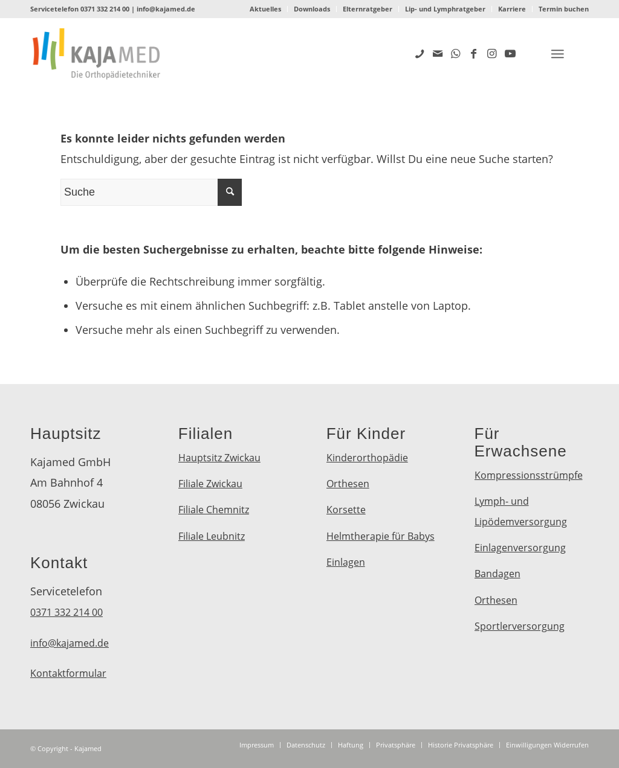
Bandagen (497, 573)
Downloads (312, 8)
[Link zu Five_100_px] (419, 53)
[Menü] (557, 54)
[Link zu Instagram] (492, 53)
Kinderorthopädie (367, 457)
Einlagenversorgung (520, 547)
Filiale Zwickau (210, 483)
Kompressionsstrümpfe (529, 475)
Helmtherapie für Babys (380, 536)
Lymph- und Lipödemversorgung (521, 511)
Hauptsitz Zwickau (219, 457)
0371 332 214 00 (104, 8)
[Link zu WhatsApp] (456, 53)
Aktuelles (265, 8)
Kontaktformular (68, 673)
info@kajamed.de (166, 8)
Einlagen (345, 562)
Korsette (346, 509)
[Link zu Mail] (438, 53)
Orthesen (347, 483)
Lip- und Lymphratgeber (445, 8)
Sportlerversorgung (520, 626)
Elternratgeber (367, 8)
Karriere (512, 8)
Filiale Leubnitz (211, 536)
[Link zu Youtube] (510, 53)
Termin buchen (564, 8)
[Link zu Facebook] (474, 53)
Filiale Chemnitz (213, 509)
